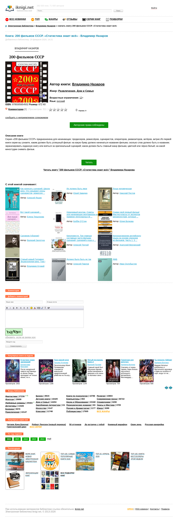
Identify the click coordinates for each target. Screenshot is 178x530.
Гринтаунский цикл (16, 427)
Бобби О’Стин (80, 221)
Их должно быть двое (77, 188)
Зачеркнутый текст (17, 308)
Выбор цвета (34, 308)
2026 (9, 439)
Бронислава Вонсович (25, 366)
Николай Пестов (127, 193)
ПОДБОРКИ (116, 19)
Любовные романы (15, 403)
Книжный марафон (117, 424)
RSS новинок (141, 509)
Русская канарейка (154, 424)
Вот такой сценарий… (30, 212)
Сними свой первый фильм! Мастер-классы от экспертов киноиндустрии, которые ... (126, 214)
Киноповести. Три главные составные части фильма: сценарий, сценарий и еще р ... (81, 238)
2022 (42, 439)
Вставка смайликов (31, 308)
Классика (40, 411)
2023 (34, 439)
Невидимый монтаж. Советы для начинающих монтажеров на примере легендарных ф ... (82, 214)
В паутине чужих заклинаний (28, 361)
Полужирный (7, 308)
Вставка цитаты (42, 308)
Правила (165, 509)
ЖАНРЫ (53, 19)
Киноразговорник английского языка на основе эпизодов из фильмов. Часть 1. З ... (127, 238)
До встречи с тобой (95, 424)
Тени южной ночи (61, 360)
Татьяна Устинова (61, 363)
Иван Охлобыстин (128, 264)
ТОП (37, 19)
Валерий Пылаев (94, 365)
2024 (26, 439)
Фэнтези (9, 399)
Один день (136, 424)
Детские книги (43, 399)
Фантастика (11, 396)
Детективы (10, 406)
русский (61, 101)
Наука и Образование (77, 402)
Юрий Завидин (80, 193)
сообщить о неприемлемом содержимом (26, 117)
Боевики (9, 409)
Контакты (154, 509)
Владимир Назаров (88, 84)
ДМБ (115, 259)
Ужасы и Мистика (106, 405)
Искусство (41, 408)
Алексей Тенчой (81, 245)
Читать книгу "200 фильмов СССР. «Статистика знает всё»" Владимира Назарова (89, 170)
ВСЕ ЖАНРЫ (103, 411)
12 (81, 98)
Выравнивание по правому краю (27, 308)
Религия (101, 396)
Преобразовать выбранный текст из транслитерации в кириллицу (45, 308)
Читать (89, 162)
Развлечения (66, 90)
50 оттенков (75, 424)
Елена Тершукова (35, 217)
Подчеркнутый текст (13, 308)
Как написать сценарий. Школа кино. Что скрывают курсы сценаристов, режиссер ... (35, 190)
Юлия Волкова (127, 221)
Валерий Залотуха (36, 240)
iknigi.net (79, 509)
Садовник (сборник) (29, 236)
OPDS (130, 509)
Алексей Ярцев (34, 198)
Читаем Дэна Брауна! (17, 424)
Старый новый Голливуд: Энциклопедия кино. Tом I (32, 260)
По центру (24, 308)
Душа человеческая (122, 188)
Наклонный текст (10, 308)
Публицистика (73, 411)
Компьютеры (73, 399)
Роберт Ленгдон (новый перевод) (49, 424)
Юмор (100, 408)
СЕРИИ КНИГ (93, 19)
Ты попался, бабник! (163, 360)
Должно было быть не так (79, 259)
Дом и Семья (85, 90)
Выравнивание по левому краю (21, 308)
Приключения (12, 412)
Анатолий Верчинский (130, 245)
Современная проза (107, 399)
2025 (17, 439)
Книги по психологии (77, 396)
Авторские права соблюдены (89, 125)
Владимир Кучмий (35, 266)
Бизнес (39, 396)
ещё (49, 438)
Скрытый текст (38, 308)
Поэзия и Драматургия (77, 408)
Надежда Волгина (128, 365)
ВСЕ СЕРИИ (36, 427)
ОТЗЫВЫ (72, 19)
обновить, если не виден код (20, 337)
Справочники (103, 402)
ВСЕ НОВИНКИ (17, 19)
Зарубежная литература (48, 405)
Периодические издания (78, 405)
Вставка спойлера (48, 308)
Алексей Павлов (81, 264)
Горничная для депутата (127, 361)
